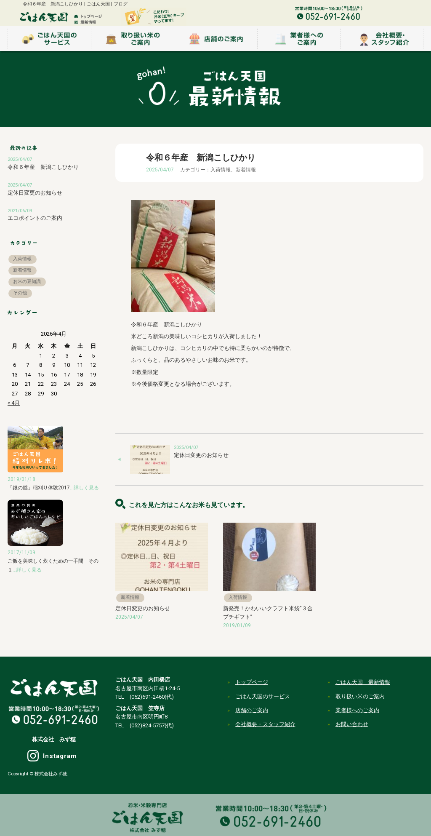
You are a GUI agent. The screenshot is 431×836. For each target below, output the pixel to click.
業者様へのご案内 (357, 710)
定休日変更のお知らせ (201, 455)
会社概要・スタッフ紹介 (265, 724)
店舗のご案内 (251, 710)
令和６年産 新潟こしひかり (43, 167)
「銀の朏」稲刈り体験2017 (53, 488)
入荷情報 (220, 170)
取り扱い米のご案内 (360, 696)
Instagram (60, 756)
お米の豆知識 (27, 281)
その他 (20, 293)
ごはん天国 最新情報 (362, 682)
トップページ (251, 682)
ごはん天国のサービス (262, 696)
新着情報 (246, 170)
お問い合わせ (351, 724)
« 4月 (14, 403)
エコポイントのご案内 (35, 218)
